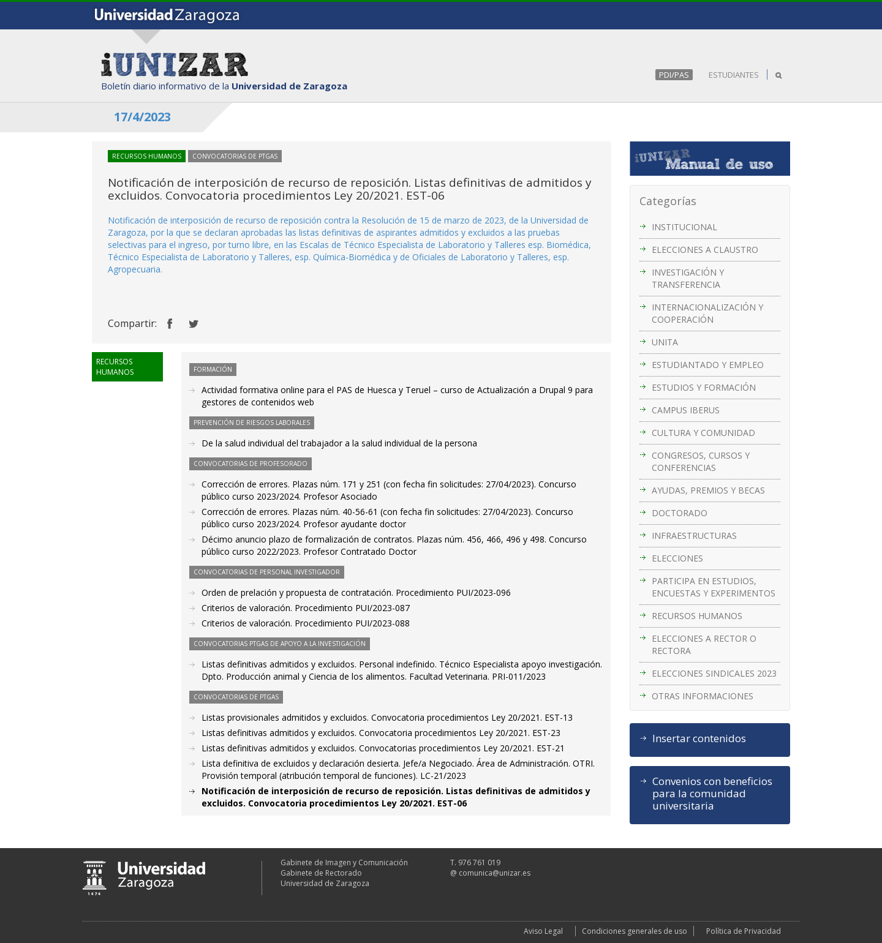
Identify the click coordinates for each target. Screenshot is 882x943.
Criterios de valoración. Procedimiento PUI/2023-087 (306, 608)
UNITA (665, 342)
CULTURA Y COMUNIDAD (703, 432)
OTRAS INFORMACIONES (702, 696)
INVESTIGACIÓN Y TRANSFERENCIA (688, 278)
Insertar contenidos (699, 738)
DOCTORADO (679, 513)
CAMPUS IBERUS (686, 410)
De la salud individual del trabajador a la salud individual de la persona (339, 443)
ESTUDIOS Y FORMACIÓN (704, 387)
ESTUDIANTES (734, 74)
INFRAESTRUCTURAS (694, 535)
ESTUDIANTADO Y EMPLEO (708, 364)
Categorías (667, 200)
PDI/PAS (674, 74)
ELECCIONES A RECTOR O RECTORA (704, 644)
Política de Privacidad (743, 931)
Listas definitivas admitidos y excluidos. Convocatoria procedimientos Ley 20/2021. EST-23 (381, 732)
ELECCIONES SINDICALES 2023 (714, 673)
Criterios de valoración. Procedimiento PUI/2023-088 (306, 623)
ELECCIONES (677, 558)
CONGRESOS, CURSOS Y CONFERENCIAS (701, 461)
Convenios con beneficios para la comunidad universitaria (712, 793)
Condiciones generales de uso (634, 931)
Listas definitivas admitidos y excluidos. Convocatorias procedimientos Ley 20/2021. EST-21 (383, 748)
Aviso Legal (543, 931)
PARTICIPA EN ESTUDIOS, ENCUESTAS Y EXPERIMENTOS (713, 587)
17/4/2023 (142, 116)
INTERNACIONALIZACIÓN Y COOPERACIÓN (707, 313)
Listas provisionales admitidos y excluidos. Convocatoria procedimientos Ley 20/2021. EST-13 (387, 717)
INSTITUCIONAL (684, 227)
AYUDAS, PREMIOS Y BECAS (708, 490)
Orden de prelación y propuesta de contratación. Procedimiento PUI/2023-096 (356, 592)
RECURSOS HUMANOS (697, 616)
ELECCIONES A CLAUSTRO (705, 249)
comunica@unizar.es (494, 873)
